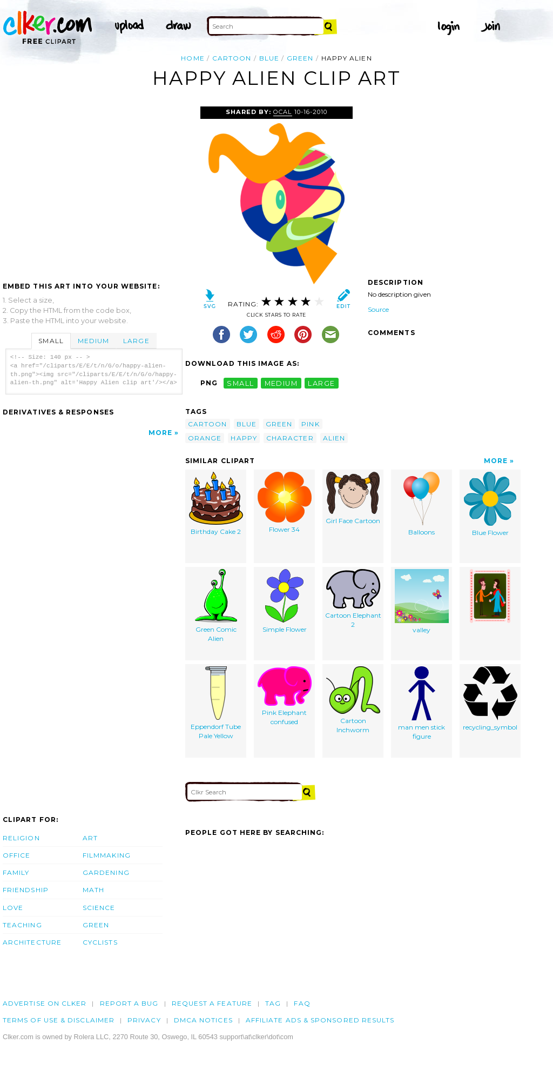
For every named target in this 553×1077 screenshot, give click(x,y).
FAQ (302, 1003)
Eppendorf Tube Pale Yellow (216, 703)
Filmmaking (107, 855)
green (300, 58)
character (290, 438)
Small (50, 341)
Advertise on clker (44, 1003)
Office (16, 855)
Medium (93, 341)
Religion (21, 838)
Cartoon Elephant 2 (353, 598)
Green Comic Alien (216, 606)
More (160, 433)
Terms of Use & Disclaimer (58, 1020)
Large (136, 341)
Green (96, 925)
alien (334, 438)
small (240, 383)
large (321, 383)
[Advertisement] (93, 187)
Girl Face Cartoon (353, 498)
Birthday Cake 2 (216, 504)
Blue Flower (490, 504)
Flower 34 (285, 502)
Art (90, 838)
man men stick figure (421, 703)
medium (281, 383)
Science (99, 908)
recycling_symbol (490, 698)
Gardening (106, 872)
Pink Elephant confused (285, 696)
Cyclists (100, 942)
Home (192, 58)
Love (13, 908)
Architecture (32, 942)
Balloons (421, 504)
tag (273, 1003)
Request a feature (212, 1003)
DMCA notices (203, 1020)
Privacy (144, 1020)
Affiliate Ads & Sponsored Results (320, 1020)
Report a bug (129, 1003)
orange (204, 438)
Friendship (26, 890)
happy (244, 438)
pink (310, 424)
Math (93, 890)
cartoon (232, 58)
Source (378, 309)
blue (269, 58)
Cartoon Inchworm (353, 700)
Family (16, 872)
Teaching (22, 925)
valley (422, 601)
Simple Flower (284, 601)
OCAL (282, 112)
